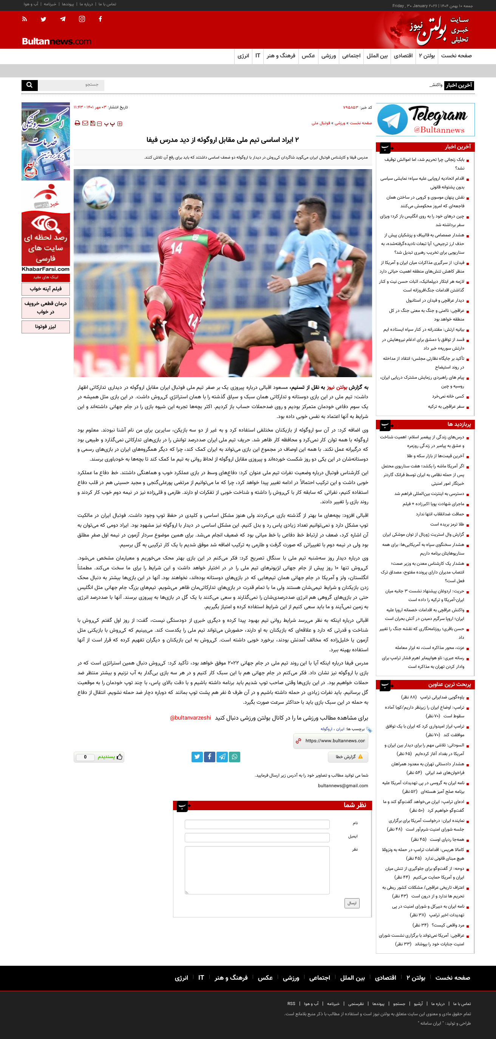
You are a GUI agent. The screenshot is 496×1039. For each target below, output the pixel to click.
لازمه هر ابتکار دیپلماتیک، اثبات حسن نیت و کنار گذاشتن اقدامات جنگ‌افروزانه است (421, 286)
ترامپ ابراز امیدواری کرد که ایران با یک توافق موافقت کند (425, 730)
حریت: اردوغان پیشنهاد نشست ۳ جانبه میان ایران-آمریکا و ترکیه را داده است (424, 595)
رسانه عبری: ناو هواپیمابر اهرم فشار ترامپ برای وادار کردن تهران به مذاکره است (423, 662)
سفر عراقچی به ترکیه (446, 406)
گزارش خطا (349, 757)
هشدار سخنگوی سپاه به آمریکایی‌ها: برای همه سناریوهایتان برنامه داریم (423, 549)
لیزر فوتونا (45, 327)
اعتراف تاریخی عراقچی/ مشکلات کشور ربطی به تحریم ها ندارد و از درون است (423, 892)
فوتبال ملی (321, 123)
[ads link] (425, 119)
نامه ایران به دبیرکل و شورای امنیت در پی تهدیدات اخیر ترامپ (428, 911)
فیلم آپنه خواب (46, 289)
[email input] (257, 837)
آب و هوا (31, 4)
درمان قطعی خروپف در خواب (46, 308)
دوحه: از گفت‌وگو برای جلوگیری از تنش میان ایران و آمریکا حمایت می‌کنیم (424, 873)
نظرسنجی (356, 1004)
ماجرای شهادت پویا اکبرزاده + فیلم (433, 504)
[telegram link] (222, 757)
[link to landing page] (437, 30)
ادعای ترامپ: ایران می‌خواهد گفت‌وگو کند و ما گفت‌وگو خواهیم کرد (423, 806)
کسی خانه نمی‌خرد (448, 396)
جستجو (399, 1004)
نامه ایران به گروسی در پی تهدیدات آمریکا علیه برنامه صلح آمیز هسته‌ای (423, 787)
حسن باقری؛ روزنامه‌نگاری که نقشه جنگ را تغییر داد (421, 633)
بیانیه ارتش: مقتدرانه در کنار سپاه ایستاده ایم (423, 329)
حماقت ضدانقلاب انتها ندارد (440, 514)
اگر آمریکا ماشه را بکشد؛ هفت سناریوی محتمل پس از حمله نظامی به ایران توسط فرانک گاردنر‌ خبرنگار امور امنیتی (423, 475)
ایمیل (353, 836)
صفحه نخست (456, 56)
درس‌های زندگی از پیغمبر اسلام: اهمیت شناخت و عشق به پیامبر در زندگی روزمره (422, 441)
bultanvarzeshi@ (190, 718)
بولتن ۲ (427, 56)
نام (355, 823)
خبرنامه (50, 4)
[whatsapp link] (234, 757)
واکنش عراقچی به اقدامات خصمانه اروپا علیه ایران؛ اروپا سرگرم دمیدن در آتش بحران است (424, 614)
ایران (340, 729)
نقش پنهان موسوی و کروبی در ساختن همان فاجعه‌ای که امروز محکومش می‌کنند (425, 202)
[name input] (257, 824)
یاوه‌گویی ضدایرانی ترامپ (432, 697)
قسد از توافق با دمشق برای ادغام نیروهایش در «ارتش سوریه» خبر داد (423, 344)
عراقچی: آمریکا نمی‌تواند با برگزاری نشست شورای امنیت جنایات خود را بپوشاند (421, 940)
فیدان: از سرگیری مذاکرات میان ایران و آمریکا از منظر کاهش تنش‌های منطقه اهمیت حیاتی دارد (422, 267)
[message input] (257, 870)
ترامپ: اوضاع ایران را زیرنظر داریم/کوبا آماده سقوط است (424, 712)
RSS (291, 1004)
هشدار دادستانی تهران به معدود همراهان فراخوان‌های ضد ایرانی (427, 768)
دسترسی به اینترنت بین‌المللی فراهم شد (429, 493)
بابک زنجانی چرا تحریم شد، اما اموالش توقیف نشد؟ (424, 164)
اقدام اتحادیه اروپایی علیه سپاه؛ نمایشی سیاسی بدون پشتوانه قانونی (422, 183)
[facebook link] (209, 757)
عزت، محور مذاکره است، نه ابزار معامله (429, 647)
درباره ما (86, 4)
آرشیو (418, 1004)
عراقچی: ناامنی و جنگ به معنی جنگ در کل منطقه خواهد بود (426, 315)
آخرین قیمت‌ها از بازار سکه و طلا (435, 456)
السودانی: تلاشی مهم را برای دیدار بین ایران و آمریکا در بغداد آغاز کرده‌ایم (424, 749)
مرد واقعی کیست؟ (438, 925)
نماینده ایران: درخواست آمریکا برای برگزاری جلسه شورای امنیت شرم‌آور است (425, 825)
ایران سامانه (430, 1023)
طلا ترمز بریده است (447, 524)
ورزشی (340, 123)
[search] (30, 85)
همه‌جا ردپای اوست (437, 839)
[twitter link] (197, 757)
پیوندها (68, 4)
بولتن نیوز (337, 387)
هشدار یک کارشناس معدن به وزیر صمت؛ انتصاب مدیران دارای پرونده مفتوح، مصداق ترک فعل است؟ (422, 572)
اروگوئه (326, 729)
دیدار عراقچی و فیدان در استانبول (435, 300)
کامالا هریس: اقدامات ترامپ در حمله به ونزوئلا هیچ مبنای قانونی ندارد (423, 854)
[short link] (335, 741)
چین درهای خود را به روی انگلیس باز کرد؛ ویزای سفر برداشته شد (422, 220)
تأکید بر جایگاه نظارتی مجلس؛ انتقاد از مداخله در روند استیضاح (423, 363)
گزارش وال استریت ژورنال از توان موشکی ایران (423, 534)
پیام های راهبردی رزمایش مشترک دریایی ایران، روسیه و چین (422, 382)
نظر (355, 849)
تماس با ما (107, 4)
